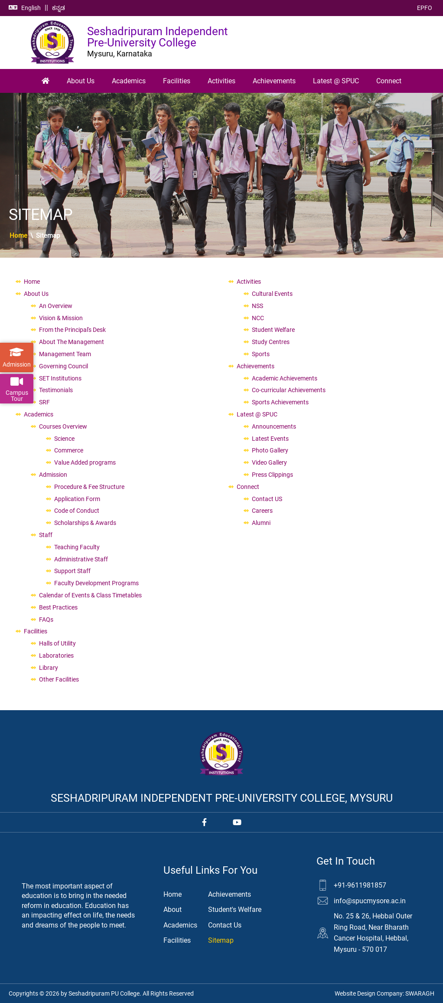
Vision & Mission (61, 318)
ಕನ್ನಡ (58, 7)
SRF (44, 402)
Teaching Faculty (77, 547)
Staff (45, 534)
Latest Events (270, 438)
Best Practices (58, 607)
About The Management (71, 341)
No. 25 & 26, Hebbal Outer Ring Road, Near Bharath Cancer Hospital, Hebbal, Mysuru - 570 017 (373, 933)
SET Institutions (60, 378)
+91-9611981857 (360, 885)
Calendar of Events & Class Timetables (90, 595)
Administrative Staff (81, 559)
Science (64, 438)
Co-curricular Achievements (289, 390)
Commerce (68, 450)
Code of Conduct (76, 510)
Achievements (274, 81)
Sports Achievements (280, 402)
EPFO (424, 7)
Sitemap (221, 940)
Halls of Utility (57, 643)
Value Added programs (85, 462)
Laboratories (56, 655)
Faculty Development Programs (96, 583)
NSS (257, 305)
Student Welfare (273, 329)
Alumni (261, 522)
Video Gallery (269, 462)
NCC (258, 318)
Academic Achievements (284, 378)
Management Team (65, 354)
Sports (261, 354)
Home (18, 235)
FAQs (46, 619)
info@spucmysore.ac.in (370, 901)
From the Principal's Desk (72, 329)
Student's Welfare (234, 909)
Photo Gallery (270, 450)
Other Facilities (59, 679)
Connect (388, 81)
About (172, 909)
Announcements (274, 426)
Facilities (176, 81)
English (31, 7)
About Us (80, 81)
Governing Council (63, 366)
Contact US (267, 498)
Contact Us (224, 925)
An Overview (55, 305)
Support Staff (72, 570)
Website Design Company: (384, 993)
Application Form (77, 498)
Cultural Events (272, 293)
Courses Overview (63, 426)
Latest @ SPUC (336, 81)
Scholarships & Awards (85, 522)
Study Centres (271, 341)
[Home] (45, 81)
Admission (53, 474)
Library (48, 667)
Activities (221, 81)
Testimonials (56, 390)
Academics (129, 81)
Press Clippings (272, 474)
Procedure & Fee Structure (89, 486)
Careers (262, 510)
